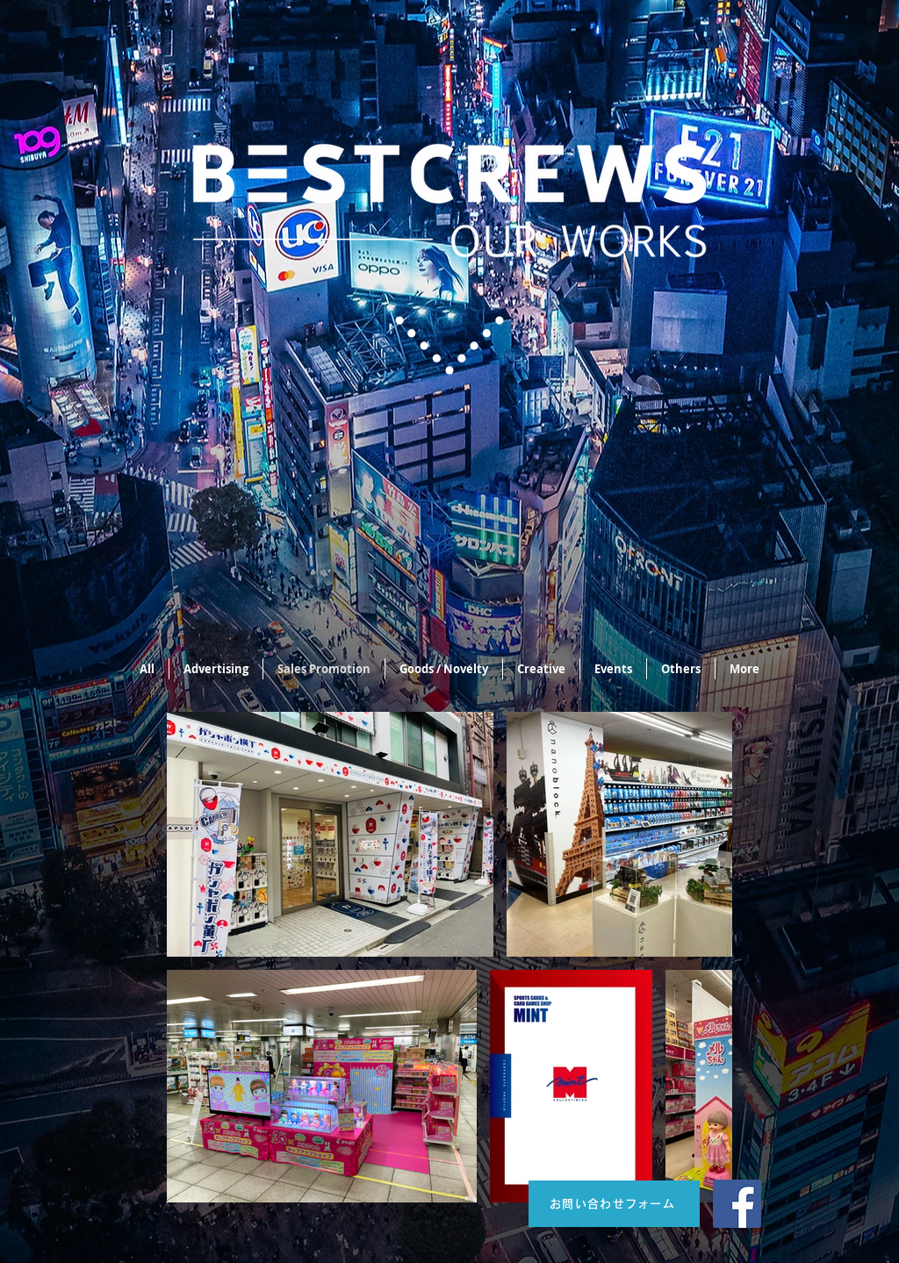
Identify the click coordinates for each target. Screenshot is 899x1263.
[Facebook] (737, 1204)
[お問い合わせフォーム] (614, 1203)
